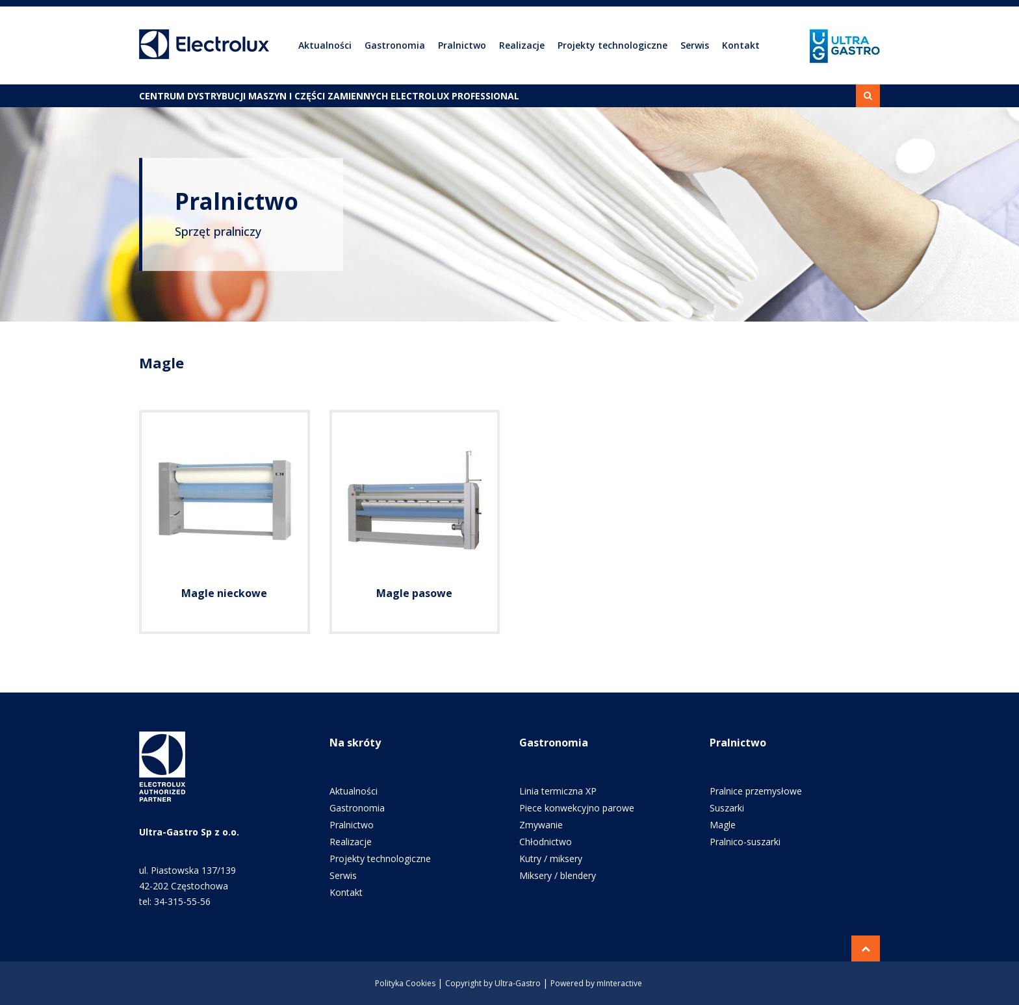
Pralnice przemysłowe (756, 791)
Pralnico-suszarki (745, 841)
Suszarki (727, 808)
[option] (509, 214)
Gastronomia (395, 45)
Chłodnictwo (545, 841)
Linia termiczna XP (558, 791)
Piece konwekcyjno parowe (576, 808)
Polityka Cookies (405, 983)
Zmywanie (541, 825)
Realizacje (522, 45)
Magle (723, 825)
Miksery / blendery (557, 875)
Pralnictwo (462, 45)
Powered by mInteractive (596, 983)
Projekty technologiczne (612, 45)
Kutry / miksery (550, 858)
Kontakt (741, 45)
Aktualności (325, 45)
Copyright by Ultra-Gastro (493, 983)
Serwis (694, 45)
